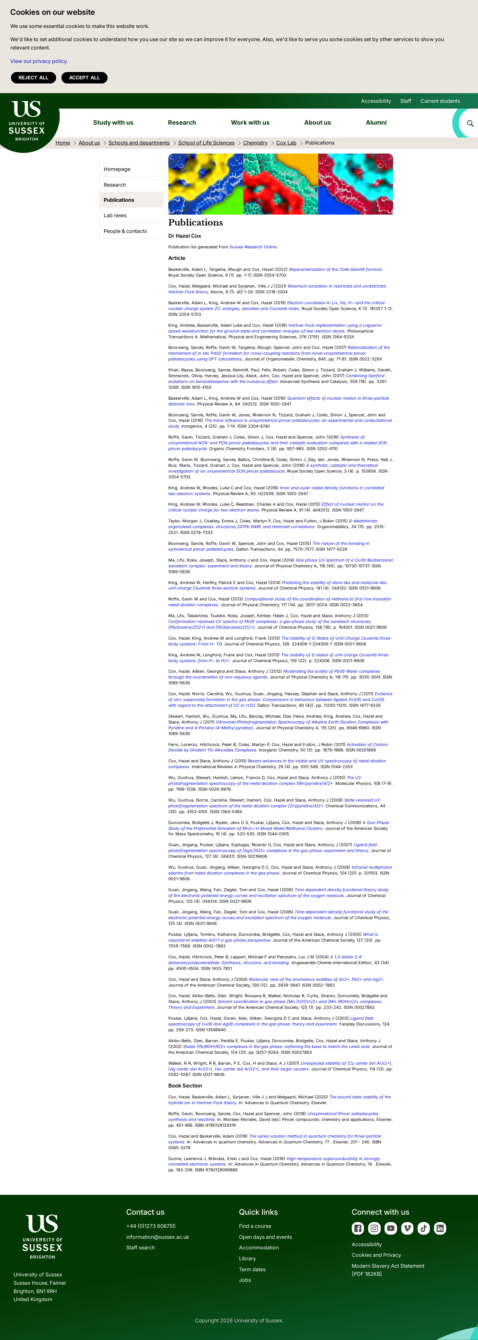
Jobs (245, 1280)
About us (317, 122)
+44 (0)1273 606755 (150, 1226)
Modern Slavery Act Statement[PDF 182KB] (388, 1270)
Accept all (84, 78)
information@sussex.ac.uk (157, 1237)
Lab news (115, 215)
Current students (440, 101)
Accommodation (259, 1247)
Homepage (117, 169)
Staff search (140, 1247)
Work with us (250, 122)
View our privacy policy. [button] (39, 61)
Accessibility (376, 101)
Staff (406, 101)
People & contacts (125, 231)
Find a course (255, 1226)
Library (247, 1258)
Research (182, 122)
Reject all (34, 78)
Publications (119, 200)
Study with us (113, 122)
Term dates (252, 1269)
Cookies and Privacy (376, 1255)
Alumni (376, 122)
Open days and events (265, 1237)
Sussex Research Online (253, 246)
